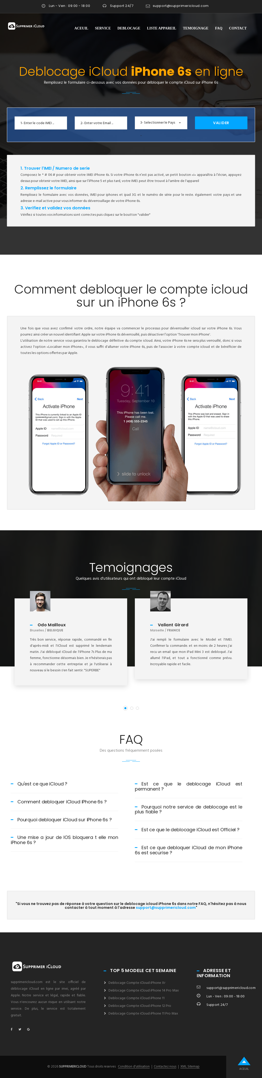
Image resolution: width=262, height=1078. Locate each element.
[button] (161, 122)
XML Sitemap (190, 1067)
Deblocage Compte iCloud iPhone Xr (136, 983)
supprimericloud (72, 1066)
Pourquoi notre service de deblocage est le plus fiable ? (188, 809)
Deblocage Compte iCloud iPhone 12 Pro (139, 1006)
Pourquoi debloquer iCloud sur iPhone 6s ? (61, 819)
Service (103, 28)
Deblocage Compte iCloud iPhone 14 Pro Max (143, 991)
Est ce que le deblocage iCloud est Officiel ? (187, 829)
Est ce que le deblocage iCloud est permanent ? (188, 786)
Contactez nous (165, 1067)
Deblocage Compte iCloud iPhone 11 (136, 998)
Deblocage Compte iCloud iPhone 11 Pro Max (143, 1014)
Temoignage (196, 28)
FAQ (219, 28)
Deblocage (128, 28)
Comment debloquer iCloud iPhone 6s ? (59, 802)
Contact (238, 28)
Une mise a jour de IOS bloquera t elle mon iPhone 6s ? (64, 840)
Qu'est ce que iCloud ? (39, 784)
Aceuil (81, 28)
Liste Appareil (161, 28)
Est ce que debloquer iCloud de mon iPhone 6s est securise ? (188, 850)
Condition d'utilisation (134, 1067)
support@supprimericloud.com (181, 5)
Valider (221, 122)
